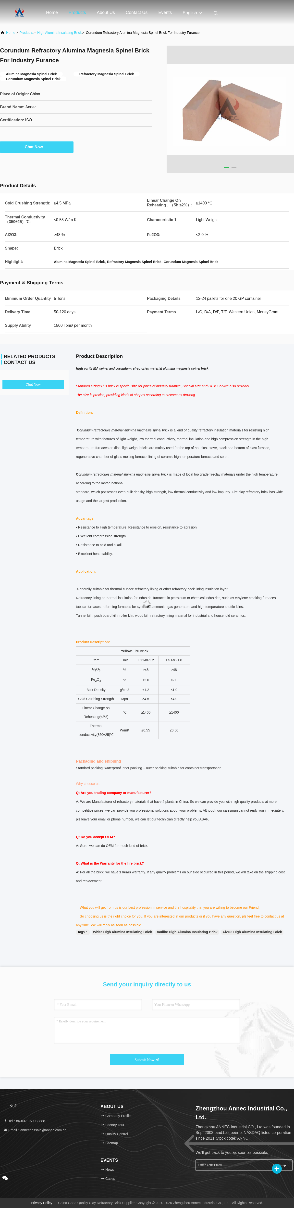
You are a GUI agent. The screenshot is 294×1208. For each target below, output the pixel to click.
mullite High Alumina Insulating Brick (187, 932)
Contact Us (136, 12)
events (165, 12)
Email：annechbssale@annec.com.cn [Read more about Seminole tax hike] (34, 1130)
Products (77, 12)
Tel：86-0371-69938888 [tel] (24, 1121)
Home (52, 12)
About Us (106, 12)
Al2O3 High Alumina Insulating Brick (252, 932)
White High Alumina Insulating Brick (122, 932)
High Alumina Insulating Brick (59, 33)
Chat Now (37, 146)
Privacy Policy (41, 1203)
